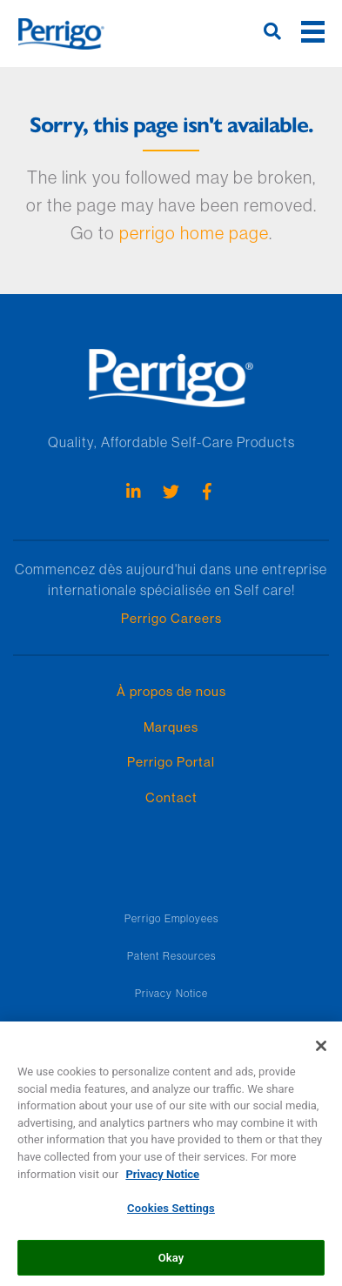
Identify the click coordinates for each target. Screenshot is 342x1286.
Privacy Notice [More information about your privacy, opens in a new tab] (162, 1179)
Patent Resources (171, 955)
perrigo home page (194, 233)
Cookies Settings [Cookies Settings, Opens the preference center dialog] (171, 1213)
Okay (171, 1262)
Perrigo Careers (171, 618)
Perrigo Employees (171, 918)
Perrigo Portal (171, 762)
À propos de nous (171, 691)
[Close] (321, 1052)
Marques (171, 727)
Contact (171, 797)
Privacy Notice (171, 993)
